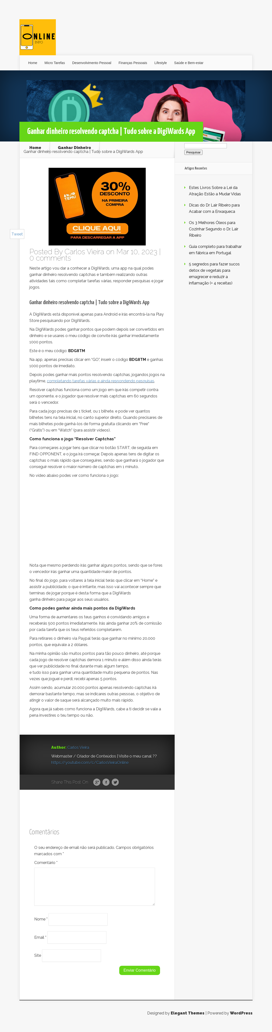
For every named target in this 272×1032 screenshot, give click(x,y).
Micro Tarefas (54, 63)
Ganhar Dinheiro (74, 148)
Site (37, 961)
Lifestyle (160, 63)
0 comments (50, 258)
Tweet (17, 234)
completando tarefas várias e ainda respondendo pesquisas (100, 381)
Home (32, 63)
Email (40, 943)
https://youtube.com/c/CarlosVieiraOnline (89, 762)
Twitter (115, 782)
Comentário (46, 862)
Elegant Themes (187, 1019)
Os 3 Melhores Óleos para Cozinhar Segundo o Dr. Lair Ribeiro (213, 229)
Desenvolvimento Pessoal (91, 63)
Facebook (106, 782)
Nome (41, 925)
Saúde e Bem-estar (189, 63)
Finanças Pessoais (133, 63)
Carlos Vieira (84, 251)
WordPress (241, 1019)
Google (97, 782)
